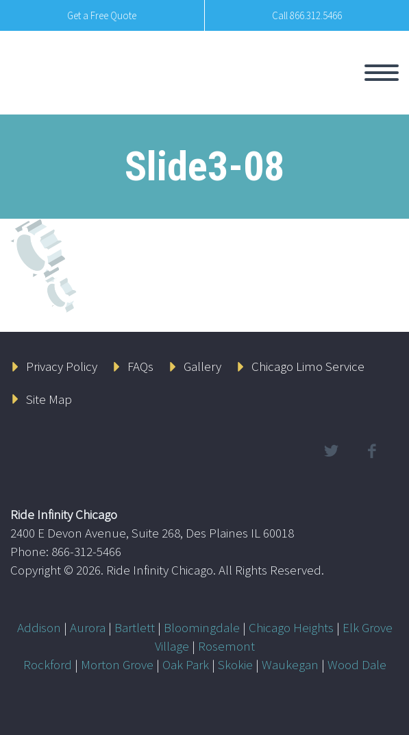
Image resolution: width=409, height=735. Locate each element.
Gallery (202, 366)
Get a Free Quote (101, 15)
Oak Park (185, 664)
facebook (371, 451)
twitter (331, 451)
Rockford (47, 664)
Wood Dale (356, 664)
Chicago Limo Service (307, 366)
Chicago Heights (291, 627)
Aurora (88, 627)
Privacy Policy (61, 366)
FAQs (140, 366)
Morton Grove (117, 664)
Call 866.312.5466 (307, 15)
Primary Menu (381, 73)
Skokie (235, 664)
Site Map (49, 399)
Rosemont (226, 646)
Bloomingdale (202, 627)
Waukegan (290, 664)
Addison (39, 627)
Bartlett (134, 627)
